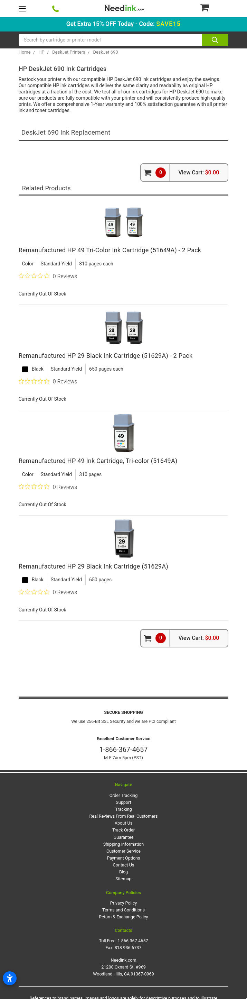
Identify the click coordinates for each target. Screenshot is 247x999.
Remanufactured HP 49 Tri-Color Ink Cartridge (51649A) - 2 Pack (110, 250)
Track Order (123, 830)
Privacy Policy (123, 903)
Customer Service (123, 851)
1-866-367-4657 (123, 749)
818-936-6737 (128, 947)
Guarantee (124, 837)
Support (123, 802)
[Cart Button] (214, 7)
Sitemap (123, 878)
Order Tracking (124, 795)
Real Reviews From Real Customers (123, 816)
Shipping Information (123, 844)
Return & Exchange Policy (123, 916)
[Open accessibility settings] (10, 978)
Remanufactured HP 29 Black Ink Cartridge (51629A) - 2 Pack (106, 355)
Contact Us (123, 865)
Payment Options (123, 858)
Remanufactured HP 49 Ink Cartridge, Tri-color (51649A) (98, 460)
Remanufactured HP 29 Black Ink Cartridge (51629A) (93, 566)
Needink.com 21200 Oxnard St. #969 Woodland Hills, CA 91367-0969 (123, 967)
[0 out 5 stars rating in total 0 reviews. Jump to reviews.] (48, 276)
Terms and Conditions (123, 909)
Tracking (123, 809)
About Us (123, 823)
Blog (123, 871)
